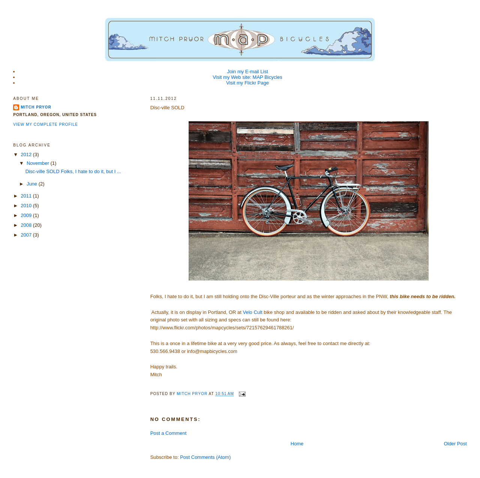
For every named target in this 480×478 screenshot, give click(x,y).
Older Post (455, 443)
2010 (27, 205)
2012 (27, 154)
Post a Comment (168, 433)
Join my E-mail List (247, 71)
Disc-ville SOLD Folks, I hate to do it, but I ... (73, 171)
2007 (27, 235)
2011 (27, 196)
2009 (27, 215)
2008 (27, 225)
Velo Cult (252, 312)
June (33, 184)
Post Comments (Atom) (205, 457)
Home (297, 443)
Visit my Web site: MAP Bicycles (247, 77)
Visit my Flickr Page (247, 83)
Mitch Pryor (36, 107)
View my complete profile (45, 124)
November (39, 163)
